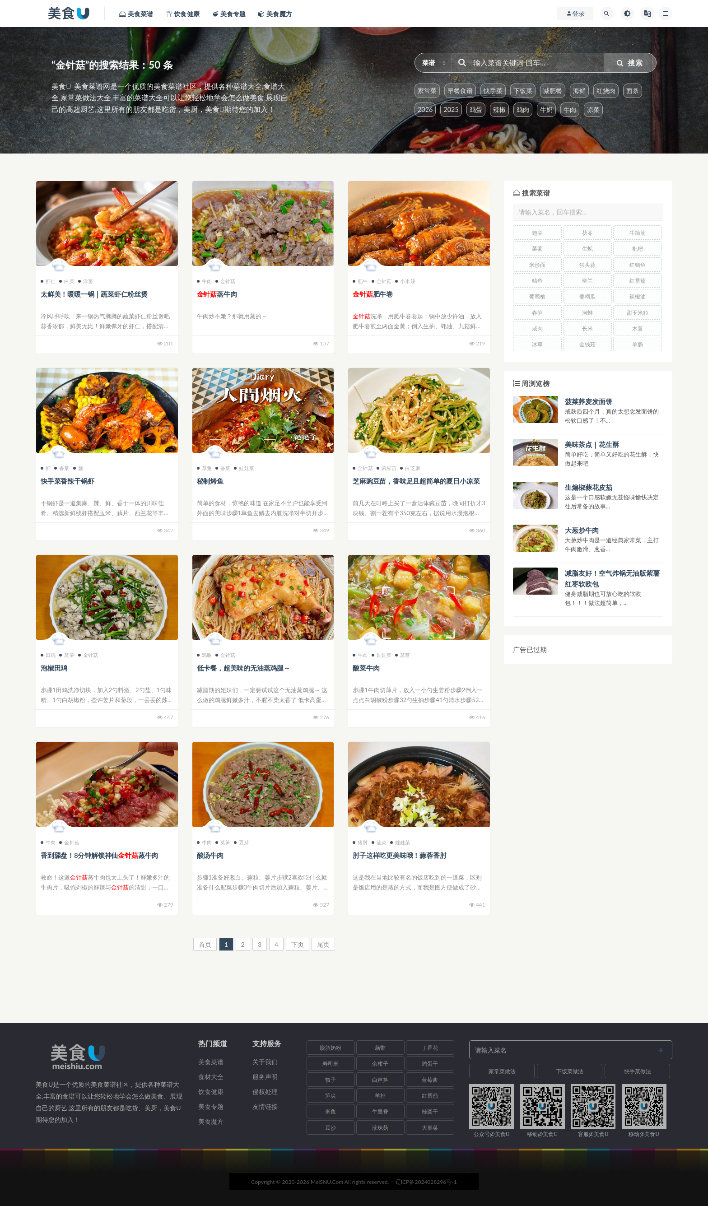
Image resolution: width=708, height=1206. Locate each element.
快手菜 (493, 90)
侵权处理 (265, 1091)
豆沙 (330, 1127)
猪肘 (360, 842)
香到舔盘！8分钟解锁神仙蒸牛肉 (99, 855)
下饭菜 (522, 90)
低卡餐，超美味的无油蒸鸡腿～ (243, 668)
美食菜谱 (211, 1062)
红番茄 (637, 280)
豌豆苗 (387, 468)
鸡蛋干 (430, 1063)
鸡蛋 (476, 109)
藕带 (380, 1047)
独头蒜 (587, 264)
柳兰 (587, 280)
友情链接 (265, 1106)
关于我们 (265, 1062)
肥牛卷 (373, 294)
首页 (205, 944)
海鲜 (579, 90)
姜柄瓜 (587, 296)
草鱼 (204, 468)
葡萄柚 (537, 296)
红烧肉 (605, 90)
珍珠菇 (380, 1127)
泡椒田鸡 (54, 668)
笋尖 (330, 1095)
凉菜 (593, 109)
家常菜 (427, 90)
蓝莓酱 (430, 1079)
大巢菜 (430, 1127)
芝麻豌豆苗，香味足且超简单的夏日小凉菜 (416, 481)
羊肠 (637, 344)
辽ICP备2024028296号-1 (426, 1181)
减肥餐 (552, 90)
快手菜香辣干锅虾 (67, 481)
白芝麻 (410, 468)
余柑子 (380, 1063)
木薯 (637, 328)
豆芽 (241, 842)
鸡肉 (523, 109)
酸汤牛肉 (210, 855)
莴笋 (66, 655)
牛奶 (546, 109)
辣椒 (499, 109)
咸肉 (537, 328)
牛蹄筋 (637, 232)
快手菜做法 (637, 1071)
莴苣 (402, 655)
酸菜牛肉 (366, 668)
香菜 (61, 468)
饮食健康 (211, 1091)
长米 (587, 328)
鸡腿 (204, 655)
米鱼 (330, 1111)
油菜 (379, 842)
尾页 (323, 944)
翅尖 (537, 232)
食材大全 (211, 1076)
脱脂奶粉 (330, 1047)
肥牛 (360, 281)
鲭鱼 (537, 280)
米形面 (537, 264)
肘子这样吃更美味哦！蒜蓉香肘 (399, 855)
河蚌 (587, 312)
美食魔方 (211, 1121)
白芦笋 (380, 1079)
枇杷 (637, 248)
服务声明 (265, 1076)
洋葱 (85, 281)
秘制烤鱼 (210, 481)
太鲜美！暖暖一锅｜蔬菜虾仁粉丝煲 (94, 294)
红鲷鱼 (637, 264)
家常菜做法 (502, 1071)
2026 (425, 109)
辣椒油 (637, 296)
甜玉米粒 (637, 312)
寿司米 (330, 1063)
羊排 (380, 1095)
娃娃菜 (244, 468)
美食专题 (211, 1106)
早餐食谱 (460, 90)
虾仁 (48, 281)
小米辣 (405, 281)
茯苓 (587, 232)
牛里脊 (380, 1111)
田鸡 (48, 655)
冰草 (537, 344)
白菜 (66, 281)
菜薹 (537, 248)
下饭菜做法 (569, 1071)
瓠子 (330, 1079)
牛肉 (570, 109)
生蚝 (587, 248)
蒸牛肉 (217, 294)
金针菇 (225, 281)
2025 (450, 109)
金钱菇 (587, 344)
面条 (632, 90)
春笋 (537, 312)
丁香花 (430, 1047)
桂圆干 (430, 1111)
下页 (297, 944)
